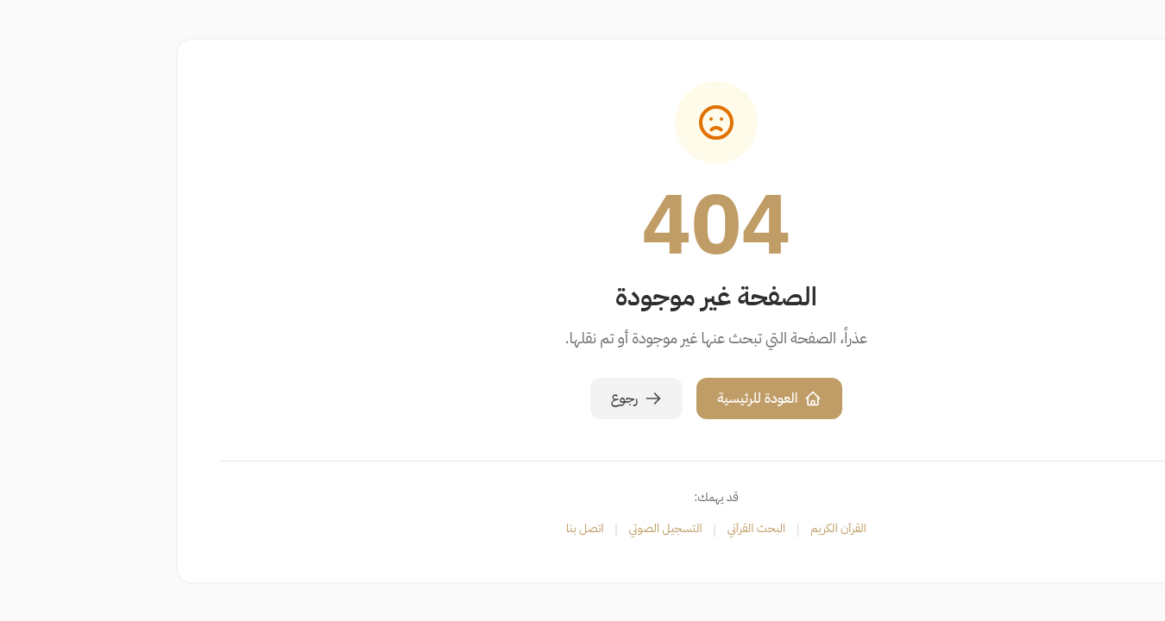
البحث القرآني (623, 528)
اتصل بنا (451, 528)
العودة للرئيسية (635, 398)
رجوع (503, 398)
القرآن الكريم (705, 528)
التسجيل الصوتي (532, 528)
